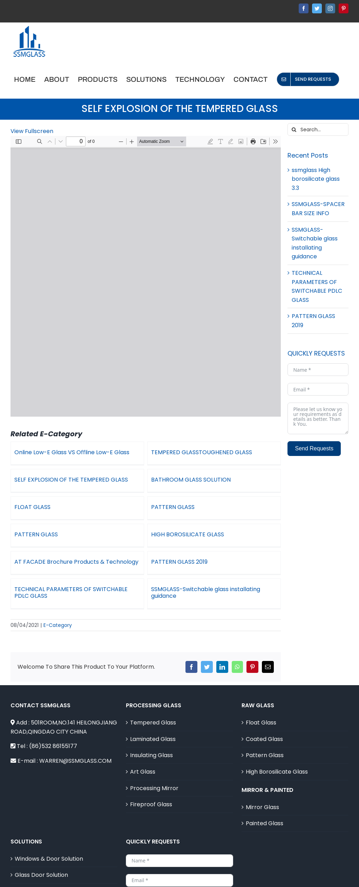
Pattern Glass (265, 742)
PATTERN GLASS (175, 506)
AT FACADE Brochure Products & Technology (87, 559)
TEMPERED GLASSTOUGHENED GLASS (199, 452)
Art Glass (142, 758)
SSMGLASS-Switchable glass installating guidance (208, 590)
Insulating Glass (151, 742)
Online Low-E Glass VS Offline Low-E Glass (71, 452)
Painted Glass (264, 810)
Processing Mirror (154, 774)
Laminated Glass (153, 726)
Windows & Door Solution (49, 845)
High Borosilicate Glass (277, 758)
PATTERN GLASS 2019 (172, 561)
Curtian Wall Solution (43, 878)
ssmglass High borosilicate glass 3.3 (316, 179)
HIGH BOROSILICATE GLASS (185, 533)
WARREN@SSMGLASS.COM (75, 747)
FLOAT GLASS (37, 506)
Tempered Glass (153, 709)
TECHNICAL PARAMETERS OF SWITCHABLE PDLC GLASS (76, 590)
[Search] (293, 129)
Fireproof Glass (151, 791)
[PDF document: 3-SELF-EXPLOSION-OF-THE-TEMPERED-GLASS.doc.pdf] (146, 276)
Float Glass (261, 709)
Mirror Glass (262, 793)
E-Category (57, 611)
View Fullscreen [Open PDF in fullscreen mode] (32, 131)
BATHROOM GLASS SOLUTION (183, 480)
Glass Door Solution (41, 862)
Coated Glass (264, 726)
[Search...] (317, 129)
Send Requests (314, 448)
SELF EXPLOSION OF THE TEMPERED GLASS (81, 478)
